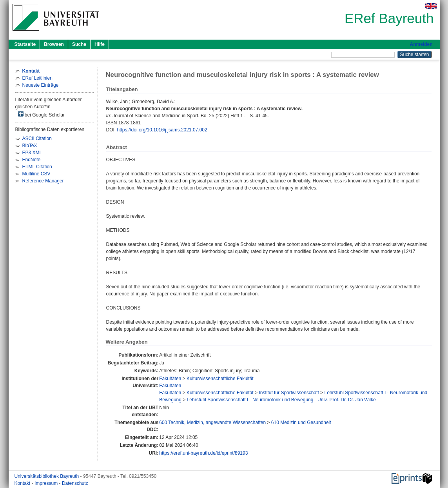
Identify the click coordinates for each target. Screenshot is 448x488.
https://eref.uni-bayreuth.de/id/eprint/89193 (203, 453)
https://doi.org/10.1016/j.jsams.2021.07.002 (162, 130)
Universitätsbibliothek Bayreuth (47, 476)
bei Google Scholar (41, 114)
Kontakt (23, 483)
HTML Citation (37, 166)
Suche (79, 44)
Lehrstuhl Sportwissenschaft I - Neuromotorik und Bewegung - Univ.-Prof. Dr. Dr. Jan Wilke (281, 399)
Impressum (46, 483)
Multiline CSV (36, 174)
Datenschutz (75, 483)
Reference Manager (43, 181)
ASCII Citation (37, 138)
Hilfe (99, 44)
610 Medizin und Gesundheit (301, 422)
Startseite (25, 44)
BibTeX (29, 145)
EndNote (31, 159)
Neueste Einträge (40, 85)
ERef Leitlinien (37, 78)
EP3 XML (32, 152)
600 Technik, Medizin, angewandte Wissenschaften (212, 422)
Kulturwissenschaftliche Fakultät (220, 378)
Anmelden (421, 44)
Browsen (54, 44)
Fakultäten (170, 378)
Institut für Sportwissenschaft (289, 392)
